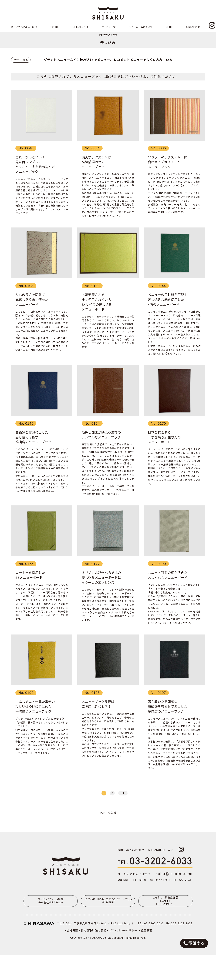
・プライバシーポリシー (122, 930)
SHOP (169, 27)
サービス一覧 (108, 27)
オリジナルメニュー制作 (24, 27)
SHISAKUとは (80, 27)
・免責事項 (145, 930)
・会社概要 (71, 930)
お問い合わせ (193, 27)
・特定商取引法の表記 (92, 930)
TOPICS (55, 27)
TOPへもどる (108, 812)
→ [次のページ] (123, 793)
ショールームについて (140, 27)
